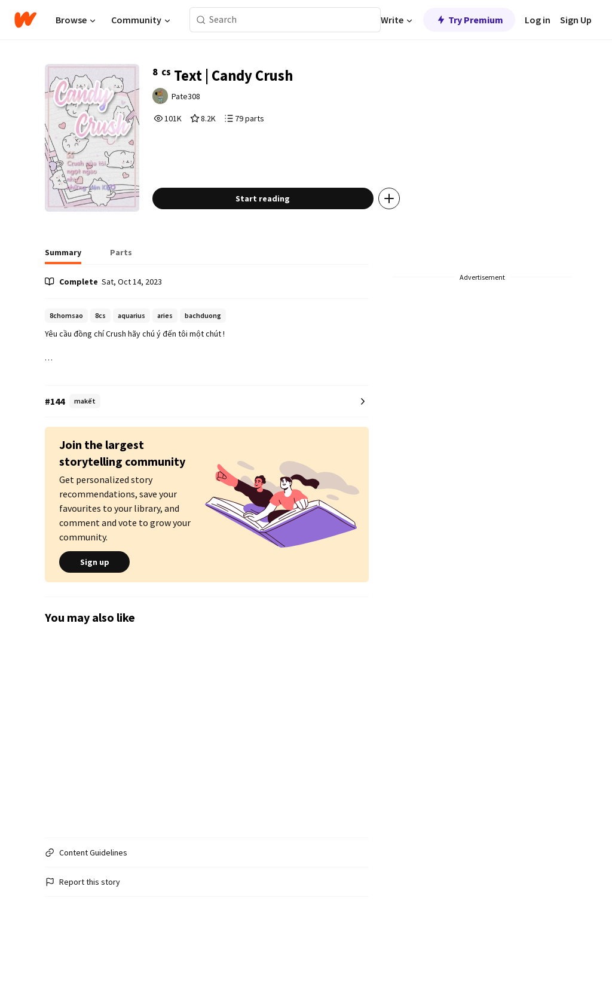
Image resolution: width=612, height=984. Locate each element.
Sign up (94, 587)
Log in (537, 20)
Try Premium (469, 20)
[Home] (25, 19)
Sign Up (576, 20)
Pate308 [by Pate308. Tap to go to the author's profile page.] (206, 99)
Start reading (280, 223)
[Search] (201, 20)
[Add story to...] (407, 223)
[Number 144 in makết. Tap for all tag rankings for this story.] (207, 426)
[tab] (63, 281)
